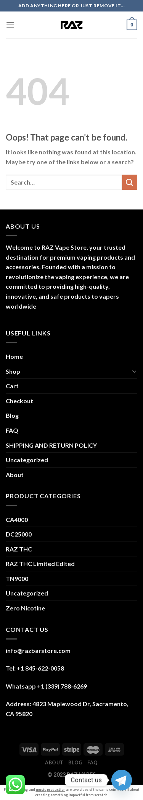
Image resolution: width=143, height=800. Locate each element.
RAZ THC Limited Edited (40, 563)
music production (50, 789)
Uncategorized (27, 459)
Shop (13, 371)
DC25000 (19, 534)
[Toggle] (134, 371)
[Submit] (129, 182)
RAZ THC (19, 549)
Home (14, 356)
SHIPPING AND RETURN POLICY (51, 445)
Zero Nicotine (25, 608)
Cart (12, 385)
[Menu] (10, 24)
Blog (12, 415)
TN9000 (17, 578)
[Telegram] (121, 780)
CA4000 (17, 519)
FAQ (12, 430)
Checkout (19, 400)
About (15, 474)
